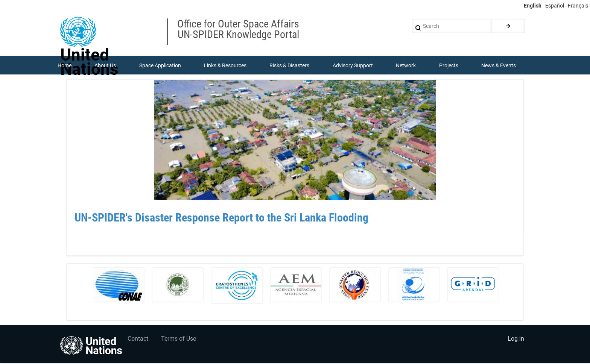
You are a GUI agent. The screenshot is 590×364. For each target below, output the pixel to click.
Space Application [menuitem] (160, 65)
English (532, 6)
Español (554, 6)
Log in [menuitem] (515, 339)
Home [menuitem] (64, 65)
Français (578, 6)
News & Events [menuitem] (499, 65)
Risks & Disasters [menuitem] (290, 65)
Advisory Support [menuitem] (353, 65)
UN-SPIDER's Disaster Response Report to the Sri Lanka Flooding (221, 218)
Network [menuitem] (406, 65)
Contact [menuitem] (138, 339)
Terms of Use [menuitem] (179, 339)
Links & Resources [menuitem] (225, 65)
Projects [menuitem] (448, 65)
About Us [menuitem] (105, 65)
